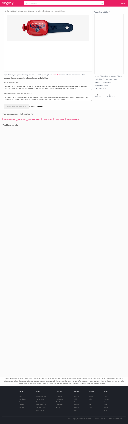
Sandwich (23, 399)
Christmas (59, 396)
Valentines (59, 405)
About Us (96, 418)
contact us (56, 75)
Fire (90, 399)
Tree (90, 407)
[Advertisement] (48, 56)
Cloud (91, 396)
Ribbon (106, 407)
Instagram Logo (41, 396)
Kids (75, 410)
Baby (76, 402)
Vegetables (23, 402)
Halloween (59, 399)
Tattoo (105, 410)
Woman (76, 405)
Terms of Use (118, 418)
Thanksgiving (60, 402)
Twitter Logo (40, 399)
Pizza (21, 396)
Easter (58, 407)
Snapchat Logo (41, 407)
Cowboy (77, 407)
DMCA (111, 418)
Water (105, 405)
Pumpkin (22, 407)
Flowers (106, 399)
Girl (75, 399)
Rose (105, 402)
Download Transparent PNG (16, 106)
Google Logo (40, 410)
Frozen (76, 396)
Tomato (22, 405)
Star (90, 405)
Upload (123, 3)
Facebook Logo (41, 405)
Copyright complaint (37, 106)
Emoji (105, 396)
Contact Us (104, 418)
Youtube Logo (40, 402)
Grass (91, 402)
